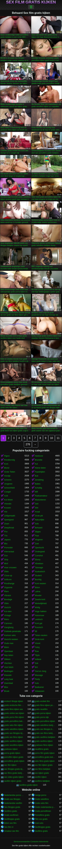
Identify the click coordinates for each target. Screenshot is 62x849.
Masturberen (40, 500)
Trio (5, 535)
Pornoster (8, 547)
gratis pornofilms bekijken (14, 721)
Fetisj (37, 647)
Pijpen (7, 456)
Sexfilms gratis (10, 811)
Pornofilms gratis (42, 815)
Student (38, 575)
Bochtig (38, 579)
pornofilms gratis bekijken (45, 757)
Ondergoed (40, 551)
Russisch (39, 627)
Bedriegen (8, 671)
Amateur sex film (11, 831)
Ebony (38, 559)
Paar (37, 535)
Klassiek (8, 675)
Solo (37, 524)
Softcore (8, 579)
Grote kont (39, 639)
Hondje (7, 476)
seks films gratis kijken (45, 761)
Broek (6, 691)
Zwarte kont (40, 599)
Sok (36, 663)
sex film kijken (10, 765)
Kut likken (8, 500)
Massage (39, 675)
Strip (6, 559)
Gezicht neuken (11, 639)
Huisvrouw (39, 615)
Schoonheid (9, 488)
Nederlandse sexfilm (13, 803)
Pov (6, 532)
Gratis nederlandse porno (45, 807)
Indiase (38, 659)
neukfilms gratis (42, 749)
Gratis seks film (41, 803)
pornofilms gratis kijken (14, 761)
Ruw (37, 651)
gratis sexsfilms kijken (13, 745)
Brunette (38, 460)
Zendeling (39, 480)
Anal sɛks (39, 823)
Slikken (7, 659)
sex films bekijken (42, 769)
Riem (6, 591)
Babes (38, 484)
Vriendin (7, 504)
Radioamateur (41, 496)
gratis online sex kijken (14, 713)
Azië (6, 496)
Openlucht (39, 547)
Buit (36, 476)
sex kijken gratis (42, 773)
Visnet (37, 643)
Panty (37, 679)
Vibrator (7, 595)
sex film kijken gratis (44, 765)
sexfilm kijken (41, 777)
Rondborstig (9, 460)
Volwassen (39, 691)
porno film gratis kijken (45, 753)
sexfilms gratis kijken (29, 785)
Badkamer (39, 687)
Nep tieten (8, 655)
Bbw (6, 687)
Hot (5, 512)
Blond (6, 468)
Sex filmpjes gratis (12, 807)
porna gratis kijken (12, 753)
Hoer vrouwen (10, 567)
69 (36, 631)
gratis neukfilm (41, 709)
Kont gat (38, 623)
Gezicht (7, 607)
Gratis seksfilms (42, 799)
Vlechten (8, 663)
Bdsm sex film (10, 823)
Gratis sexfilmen (11, 815)
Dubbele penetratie (12, 631)
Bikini (6, 647)
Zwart (6, 524)
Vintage (7, 615)
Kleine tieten (40, 468)
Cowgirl (7, 492)
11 (58, 438)
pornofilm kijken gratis (13, 757)
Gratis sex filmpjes (12, 799)
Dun (6, 555)
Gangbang (8, 627)
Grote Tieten (9, 472)
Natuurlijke (39, 520)
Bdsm (37, 587)
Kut (36, 464)
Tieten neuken (41, 635)
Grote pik (39, 516)
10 (51, 438)
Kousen (7, 508)
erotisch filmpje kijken (13, 701)
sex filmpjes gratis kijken (14, 769)
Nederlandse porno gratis (14, 795)
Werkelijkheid (41, 603)
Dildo (6, 571)
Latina (37, 591)
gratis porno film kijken (14, 717)
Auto (37, 683)
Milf (36, 492)
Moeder (38, 595)
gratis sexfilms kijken (13, 741)
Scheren (8, 480)
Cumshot (39, 555)
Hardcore (39, 456)
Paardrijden (40, 472)
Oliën (6, 603)
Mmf (6, 563)
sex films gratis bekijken (14, 773)
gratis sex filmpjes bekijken (45, 729)
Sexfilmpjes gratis (12, 819)
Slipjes (38, 532)
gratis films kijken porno (45, 705)
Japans (7, 539)
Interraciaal (9, 551)
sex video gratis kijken (13, 777)
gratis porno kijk (42, 717)
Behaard (38, 528)
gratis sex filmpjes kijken (14, 733)
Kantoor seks (10, 635)
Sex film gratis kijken (31, 2)
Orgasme (8, 587)
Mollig (37, 607)
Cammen (8, 623)
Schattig (38, 488)
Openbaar (8, 651)
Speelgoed (9, 520)
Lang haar (8, 679)
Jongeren (8, 484)
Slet (36, 508)
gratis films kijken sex (13, 709)
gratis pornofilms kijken (45, 721)
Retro (6, 619)
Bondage (8, 599)
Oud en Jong (40, 671)
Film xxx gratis (41, 819)
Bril (36, 667)
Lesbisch (39, 619)
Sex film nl (8, 827)
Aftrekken (39, 563)
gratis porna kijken (43, 713)
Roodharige (9, 583)
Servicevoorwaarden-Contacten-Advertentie (31, 842)
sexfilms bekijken (42, 781)
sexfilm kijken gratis (12, 781)
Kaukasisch (40, 571)
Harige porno (40, 795)
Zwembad (8, 683)
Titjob (37, 655)
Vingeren (39, 539)
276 (28, 444)
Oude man (8, 643)
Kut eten (8, 611)
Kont (6, 464)
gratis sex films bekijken (45, 733)
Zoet (37, 543)
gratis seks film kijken (13, 725)
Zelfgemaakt (9, 516)
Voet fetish (8, 667)
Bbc (6, 543)
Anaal (37, 512)
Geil (36, 504)
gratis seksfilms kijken (13, 729)
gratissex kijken (11, 749)
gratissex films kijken (44, 745)
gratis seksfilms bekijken (45, 725)
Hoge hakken (41, 611)
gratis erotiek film (42, 701)
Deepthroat (9, 528)
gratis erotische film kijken (14, 705)
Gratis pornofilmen (43, 811)
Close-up (8, 575)
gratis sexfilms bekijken (45, 737)
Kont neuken (40, 583)
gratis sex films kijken (13, 737)
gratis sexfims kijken (44, 741)
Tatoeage (39, 567)
